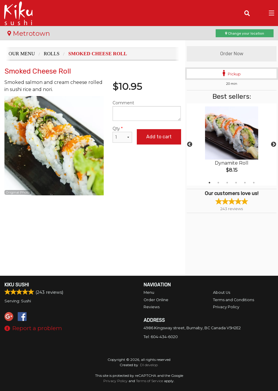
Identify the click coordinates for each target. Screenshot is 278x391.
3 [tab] (227, 183)
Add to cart (159, 136)
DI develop (149, 365)
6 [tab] (254, 183)
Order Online (156, 300)
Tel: (161, 337)
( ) (259, 13)
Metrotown (28, 33)
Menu (149, 292)
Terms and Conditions (233, 300)
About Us (221, 292)
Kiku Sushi (16, 285)
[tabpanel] (231, 144)
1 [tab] (209, 183)
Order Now (231, 53)
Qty (122, 134)
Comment (147, 110)
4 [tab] (236, 183)
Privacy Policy (226, 307)
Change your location (244, 33)
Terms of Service (149, 381)
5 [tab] (245, 183)
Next (274, 144)
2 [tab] (218, 183)
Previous (190, 144)
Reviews (152, 307)
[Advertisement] (92, 214)
